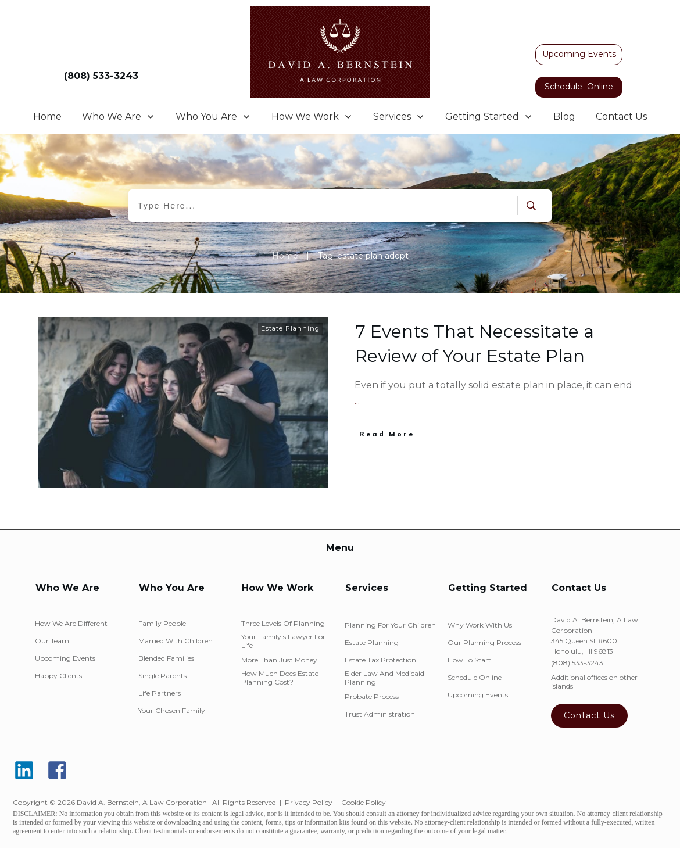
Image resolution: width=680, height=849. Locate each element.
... (357, 401)
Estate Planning (290, 328)
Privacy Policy (308, 802)
